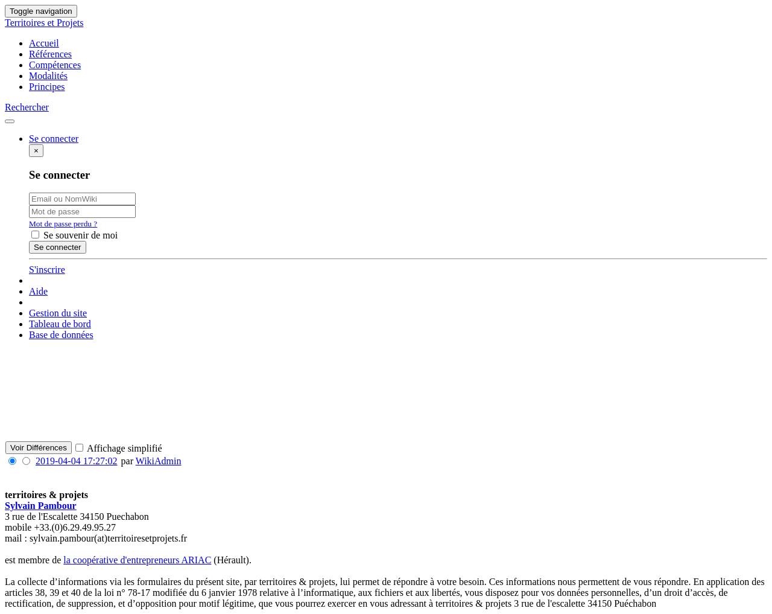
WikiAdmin (159, 461)
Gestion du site (58, 313)
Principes (47, 87)
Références (50, 54)
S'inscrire (47, 269)
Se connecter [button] (53, 138)
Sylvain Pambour (41, 505)
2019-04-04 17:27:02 (77, 461)
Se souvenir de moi (74, 235)
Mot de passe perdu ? (63, 223)
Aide (38, 291)
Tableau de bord (60, 324)
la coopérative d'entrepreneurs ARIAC (137, 560)
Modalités (48, 76)
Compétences (55, 65)
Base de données (61, 335)
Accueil (44, 43)
